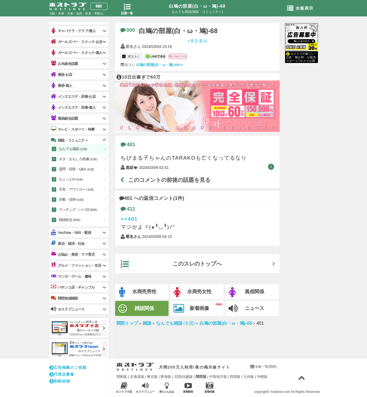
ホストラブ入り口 (135, 367)
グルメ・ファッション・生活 (76, 265)
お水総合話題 (64, 63)
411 (128, 209)
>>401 (129, 219)
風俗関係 (246, 292)
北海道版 (137, 377)
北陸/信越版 (183, 377)
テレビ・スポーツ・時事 (73, 129)
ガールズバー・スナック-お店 (76, 41)
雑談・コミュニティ (69, 140)
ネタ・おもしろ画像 (78, 159)
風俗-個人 (61, 85)
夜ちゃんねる (167, 387)
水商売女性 (192, 292)
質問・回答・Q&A (76, 169)
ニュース (246, 308)
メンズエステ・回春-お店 (73, 96)
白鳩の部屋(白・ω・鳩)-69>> (159, 65)
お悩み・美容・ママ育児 (73, 254)
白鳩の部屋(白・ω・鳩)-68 (197, 6)
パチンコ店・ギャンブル (73, 287)
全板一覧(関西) (266, 367)
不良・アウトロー (76, 189)
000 (127, 30)
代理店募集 (61, 374)
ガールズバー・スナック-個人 (76, 52)
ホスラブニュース (145, 387)
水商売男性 (138, 292)
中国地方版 (218, 377)
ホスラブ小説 (124, 387)
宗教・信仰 (71, 199)
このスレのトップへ (171, 264)
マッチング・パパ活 (78, 210)
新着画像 (191, 308)
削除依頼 (59, 381)
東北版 (152, 377)
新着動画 (188, 387)
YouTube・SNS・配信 (71, 232)
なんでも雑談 (73, 149)
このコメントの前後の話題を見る (165, 180)
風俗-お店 (61, 74)
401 (128, 144)
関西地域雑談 (64, 298)
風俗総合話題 (64, 118)
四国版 (235, 377)
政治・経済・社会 (68, 243)
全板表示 (300, 8)
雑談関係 (136, 308)
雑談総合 (69, 220)
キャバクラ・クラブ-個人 (73, 30)
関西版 (201, 377)
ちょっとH (71, 179)
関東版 (121, 377)
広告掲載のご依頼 (68, 367)
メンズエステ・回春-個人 (73, 107)
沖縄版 (262, 377)
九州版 (248, 377)
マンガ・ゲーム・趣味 (71, 276)
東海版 (165, 377)
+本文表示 (197, 41)
